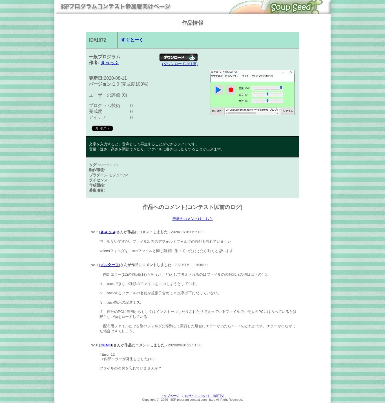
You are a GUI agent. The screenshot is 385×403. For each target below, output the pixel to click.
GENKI (106, 345)
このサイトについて (196, 396)
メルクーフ (109, 265)
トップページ (170, 396)
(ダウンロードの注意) (180, 64)
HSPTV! (218, 396)
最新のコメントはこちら (192, 218)
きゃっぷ (110, 62)
